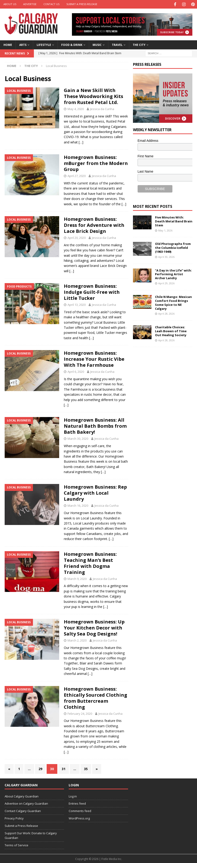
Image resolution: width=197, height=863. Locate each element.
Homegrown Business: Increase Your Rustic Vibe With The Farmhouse (94, 358)
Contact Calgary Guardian (23, 810)
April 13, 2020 (77, 304)
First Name (145, 155)
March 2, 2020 (77, 640)
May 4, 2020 (76, 108)
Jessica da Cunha (102, 108)
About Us (9, 4)
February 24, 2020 (80, 713)
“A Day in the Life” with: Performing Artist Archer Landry (173, 274)
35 (86, 768)
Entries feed (77, 803)
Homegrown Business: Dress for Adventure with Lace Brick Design (94, 224)
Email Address (148, 140)
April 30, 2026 (166, 256)
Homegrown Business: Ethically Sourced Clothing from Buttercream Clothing (95, 697)
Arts (22, 44)
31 (63, 768)
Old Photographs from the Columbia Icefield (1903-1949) (173, 247)
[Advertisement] (165, 380)
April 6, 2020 (76, 371)
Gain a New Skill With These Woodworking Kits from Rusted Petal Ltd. (93, 96)
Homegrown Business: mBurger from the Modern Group (96, 163)
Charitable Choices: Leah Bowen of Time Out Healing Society (171, 331)
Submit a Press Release (81, 4)
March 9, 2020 (77, 578)
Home (7, 44)
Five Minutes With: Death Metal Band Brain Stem (173, 221)
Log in (73, 795)
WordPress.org (79, 818)
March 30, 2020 (78, 438)
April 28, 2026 (166, 313)
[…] (81, 141)
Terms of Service (16, 845)
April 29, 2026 (166, 283)
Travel (117, 44)
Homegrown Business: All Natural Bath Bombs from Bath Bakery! (95, 425)
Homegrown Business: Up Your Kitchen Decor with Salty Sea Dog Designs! (94, 627)
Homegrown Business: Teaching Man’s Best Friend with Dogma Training (90, 562)
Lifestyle (44, 44)
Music (97, 44)
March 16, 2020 (78, 505)
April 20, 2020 (77, 237)
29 (40, 768)
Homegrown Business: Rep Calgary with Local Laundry (95, 492)
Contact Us (51, 4)
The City (139, 44)
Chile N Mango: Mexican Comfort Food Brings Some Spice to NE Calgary (173, 302)
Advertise (29, 4)
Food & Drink (71, 44)
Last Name (145, 171)
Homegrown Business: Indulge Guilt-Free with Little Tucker (92, 291)
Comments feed (80, 810)
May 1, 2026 (165, 229)
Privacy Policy (14, 818)
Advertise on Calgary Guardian (26, 803)
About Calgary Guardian (22, 795)
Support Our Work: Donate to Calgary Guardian (31, 834)
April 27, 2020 (77, 175)
